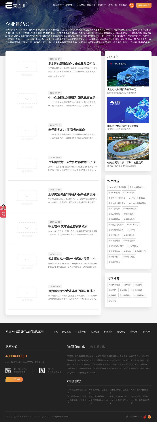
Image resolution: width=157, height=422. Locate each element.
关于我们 (134, 331)
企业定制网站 (132, 246)
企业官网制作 (114, 235)
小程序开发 (80, 331)
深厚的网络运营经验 (139, 396)
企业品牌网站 (114, 214)
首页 (55, 331)
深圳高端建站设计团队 (77, 396)
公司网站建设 (136, 290)
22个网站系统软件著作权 (140, 401)
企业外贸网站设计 (116, 225)
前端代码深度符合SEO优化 (98, 401)
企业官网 (131, 230)
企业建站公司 (59, 76)
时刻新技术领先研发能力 (119, 401)
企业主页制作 (114, 209)
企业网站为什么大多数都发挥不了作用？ (73, 162)
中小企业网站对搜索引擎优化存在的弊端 (73, 97)
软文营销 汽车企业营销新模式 (67, 226)
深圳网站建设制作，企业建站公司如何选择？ (73, 63)
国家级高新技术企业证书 (119, 391)
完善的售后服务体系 (118, 396)
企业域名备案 (129, 219)
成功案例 (94, 331)
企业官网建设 (114, 241)
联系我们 (147, 331)
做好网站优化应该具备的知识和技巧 (71, 291)
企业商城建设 (129, 214)
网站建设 (66, 331)
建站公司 (112, 301)
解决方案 (108, 331)
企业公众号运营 (130, 209)
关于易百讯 (97, 346)
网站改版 (123, 290)
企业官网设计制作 (116, 246)
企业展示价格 (114, 251)
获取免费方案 (144, 5)
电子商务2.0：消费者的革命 (66, 129)
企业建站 (127, 251)
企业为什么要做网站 (117, 203)
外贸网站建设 (114, 285)
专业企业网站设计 (137, 187)
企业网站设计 (125, 295)
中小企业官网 (114, 193)
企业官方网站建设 (116, 230)
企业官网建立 (129, 235)
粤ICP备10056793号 (133, 417)
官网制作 (127, 285)
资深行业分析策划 (96, 396)
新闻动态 (121, 331)
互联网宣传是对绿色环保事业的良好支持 (73, 194)
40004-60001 (16, 356)
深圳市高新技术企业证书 (98, 391)
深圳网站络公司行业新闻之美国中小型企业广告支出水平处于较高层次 (73, 259)
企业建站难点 (114, 262)
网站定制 (138, 285)
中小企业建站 (129, 193)
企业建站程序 (114, 257)
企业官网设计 (129, 241)
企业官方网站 (132, 225)
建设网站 (112, 295)
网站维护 (112, 290)
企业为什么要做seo (137, 198)
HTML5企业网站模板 (117, 187)
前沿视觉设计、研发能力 (77, 401)
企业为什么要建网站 (137, 203)
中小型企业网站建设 (117, 198)
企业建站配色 (129, 257)
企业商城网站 (114, 219)
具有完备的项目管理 (139, 390)
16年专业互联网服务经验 (77, 391)
